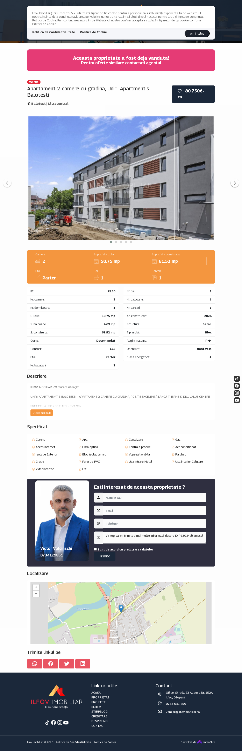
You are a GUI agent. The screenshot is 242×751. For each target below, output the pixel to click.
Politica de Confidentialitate (53, 32)
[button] (111, 242)
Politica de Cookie (93, 32)
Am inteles (197, 33)
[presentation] (7, 183)
